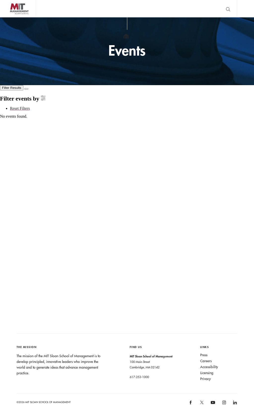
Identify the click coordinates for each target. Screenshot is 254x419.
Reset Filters (20, 108)
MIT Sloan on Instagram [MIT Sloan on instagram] (223, 404)
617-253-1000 (139, 377)
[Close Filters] (26, 89)
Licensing (206, 373)
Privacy (205, 379)
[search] (228, 8)
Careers (206, 361)
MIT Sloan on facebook (191, 404)
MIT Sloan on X (201, 404)
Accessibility (209, 367)
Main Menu (245, 8)
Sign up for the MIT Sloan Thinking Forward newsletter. (162, 8)
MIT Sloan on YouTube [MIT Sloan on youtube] (212, 405)
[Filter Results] (11, 87)
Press (203, 355)
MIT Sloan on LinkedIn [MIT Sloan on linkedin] (235, 404)
